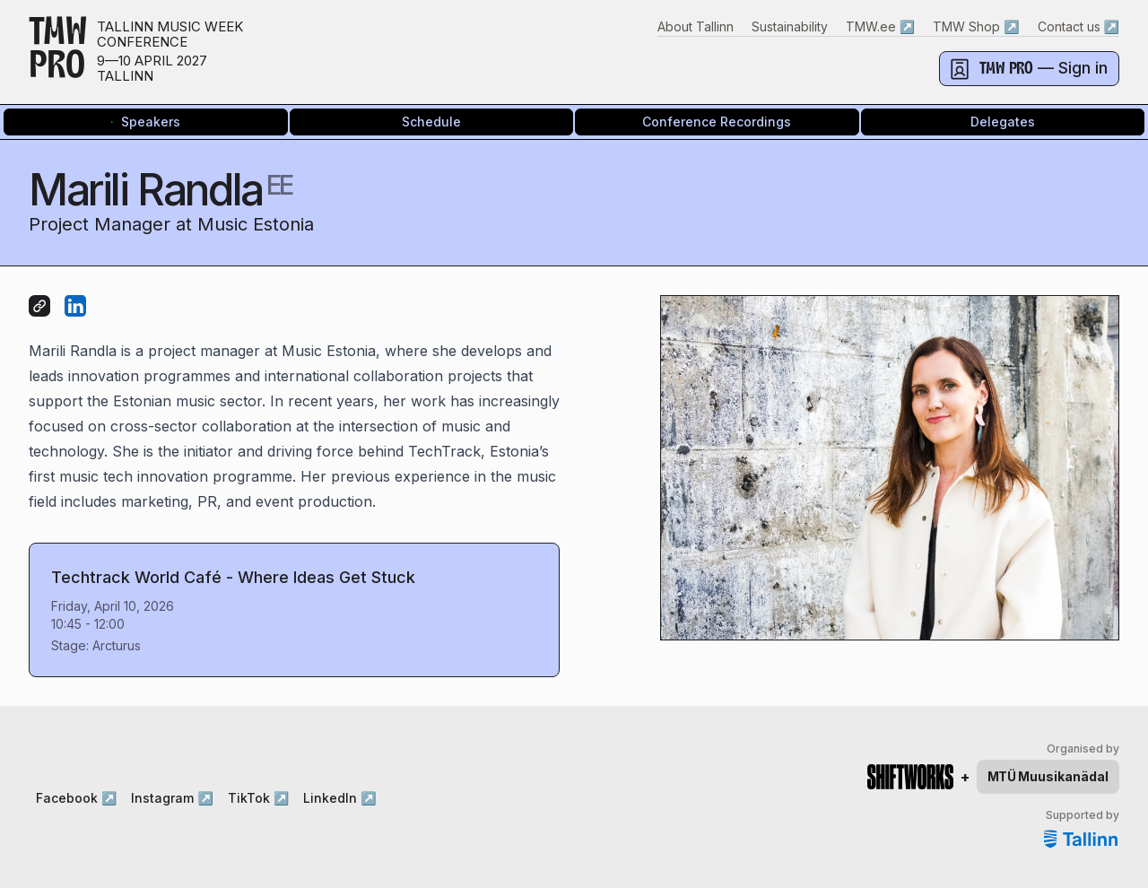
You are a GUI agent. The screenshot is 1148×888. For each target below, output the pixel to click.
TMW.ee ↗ (880, 26)
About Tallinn (695, 26)
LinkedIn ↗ (339, 797)
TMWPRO (58, 51)
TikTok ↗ (258, 797)
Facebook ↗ (76, 797)
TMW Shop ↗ (976, 26)
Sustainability (790, 26)
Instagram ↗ (172, 797)
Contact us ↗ (1078, 26)
